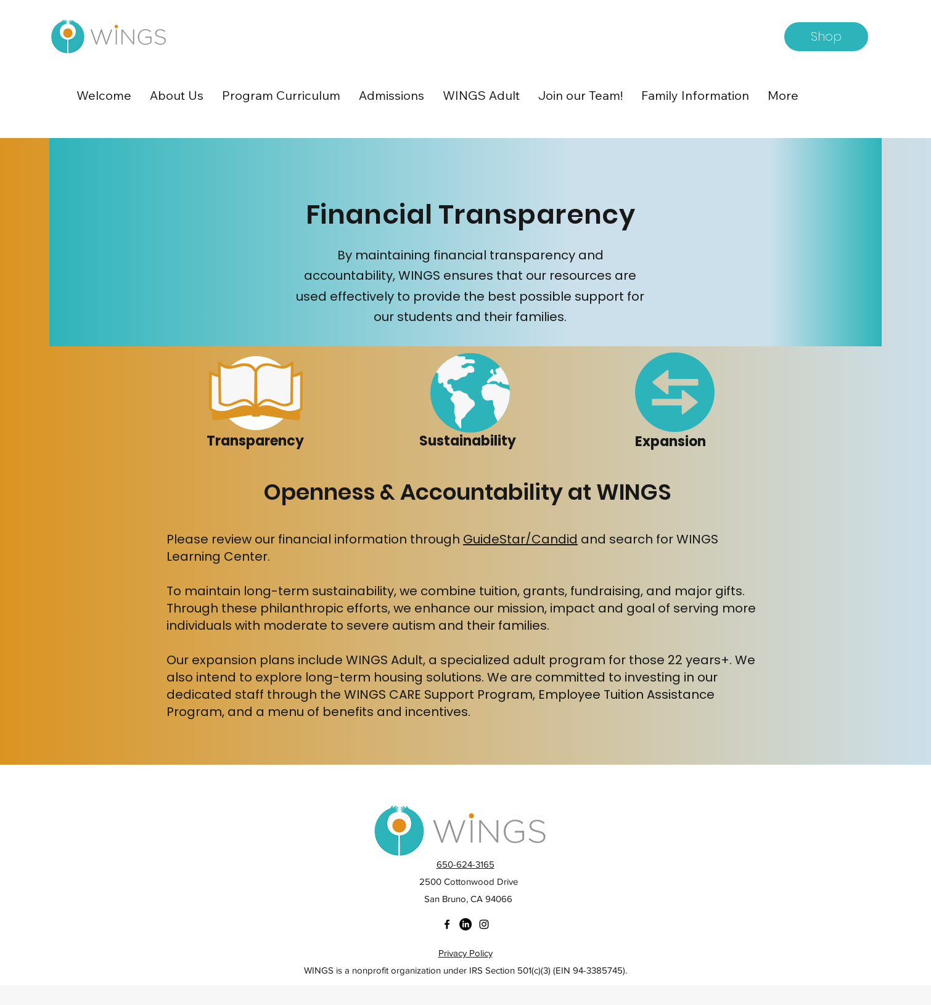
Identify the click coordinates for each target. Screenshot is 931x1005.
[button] (177, 95)
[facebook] (447, 924)
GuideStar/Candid (520, 539)
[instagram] (484, 924)
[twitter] (465, 924)
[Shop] (826, 36)
